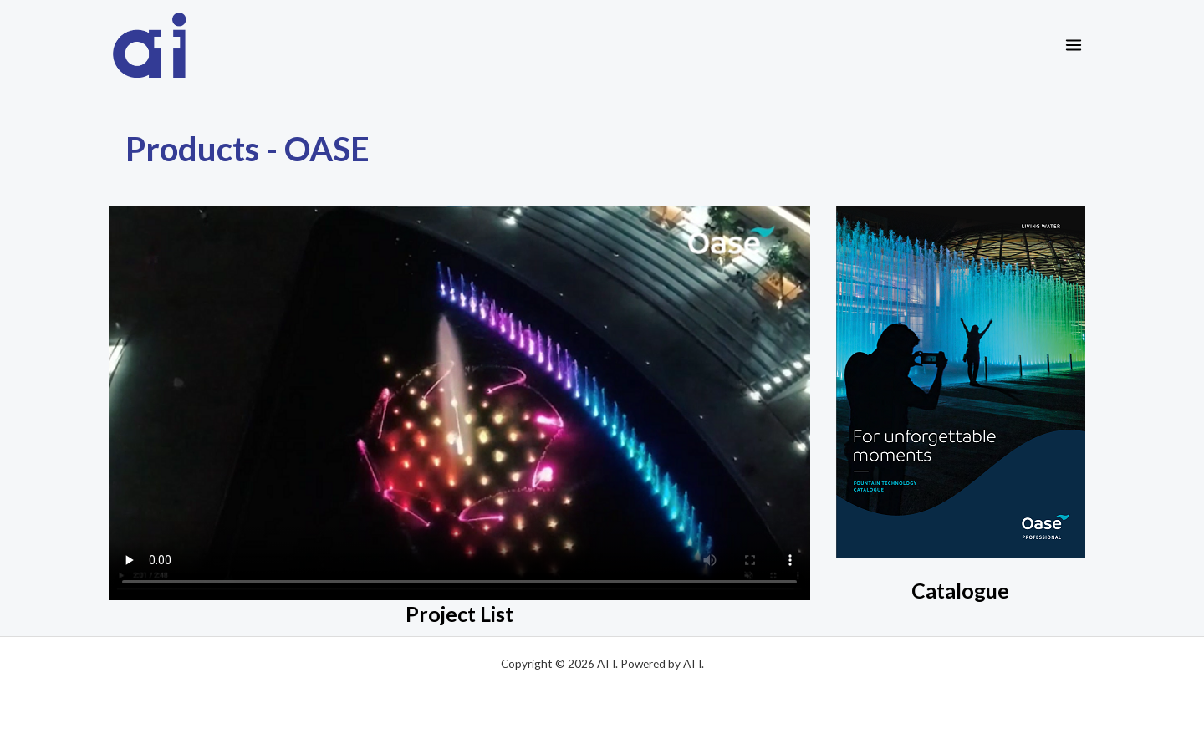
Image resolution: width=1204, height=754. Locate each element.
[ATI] (149, 45)
